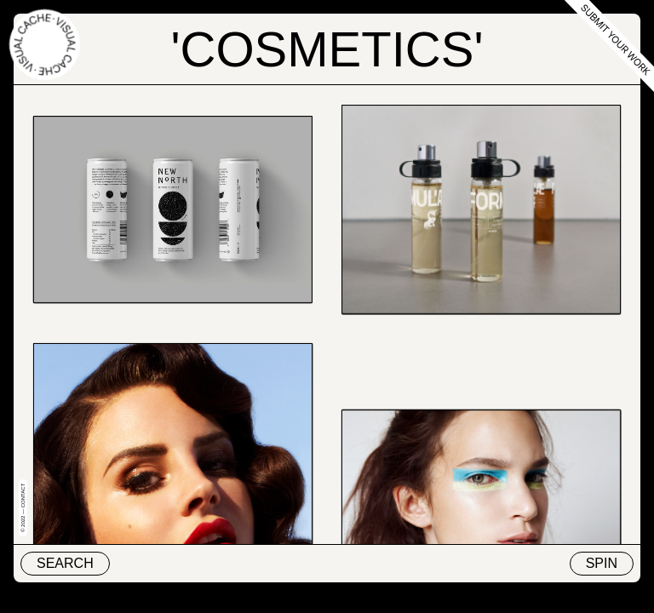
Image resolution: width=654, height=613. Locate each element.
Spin (601, 563)
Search (65, 563)
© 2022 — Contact (23, 508)
